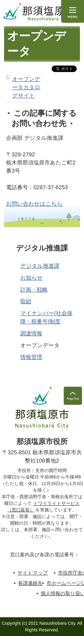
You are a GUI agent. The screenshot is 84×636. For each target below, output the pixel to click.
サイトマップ (32, 572)
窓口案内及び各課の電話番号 (42, 554)
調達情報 (31, 333)
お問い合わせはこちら (34, 204)
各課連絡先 (30, 583)
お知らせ (31, 278)
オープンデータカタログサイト (26, 87)
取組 (25, 301)
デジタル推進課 (42, 248)
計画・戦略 (34, 289)
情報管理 (31, 357)
